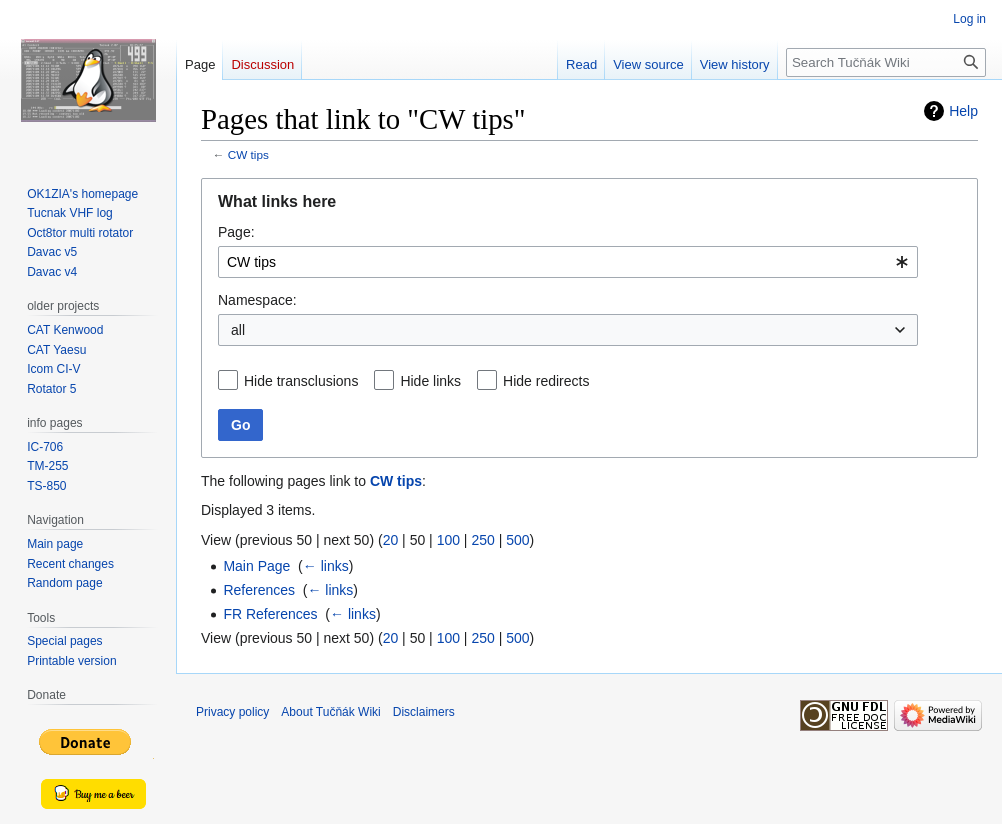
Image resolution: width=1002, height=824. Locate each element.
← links (326, 566)
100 (448, 540)
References (259, 590)
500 (517, 540)
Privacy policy (232, 712)
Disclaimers (424, 712)
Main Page (256, 566)
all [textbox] (238, 330)
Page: (236, 232)
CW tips (248, 154)
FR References (270, 614)
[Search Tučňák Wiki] (886, 62)
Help (963, 111)
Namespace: (257, 300)
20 (391, 540)
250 (482, 540)
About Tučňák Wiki (330, 712)
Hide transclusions (301, 381)
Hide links (430, 381)
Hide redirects (546, 381)
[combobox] (568, 262)
